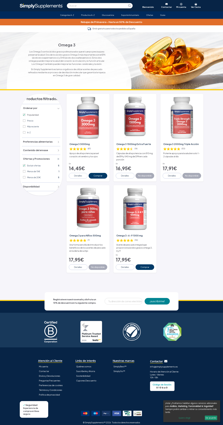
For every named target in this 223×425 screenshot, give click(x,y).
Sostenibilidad (83, 373)
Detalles (78, 174)
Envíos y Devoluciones (49, 373)
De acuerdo (211, 417)
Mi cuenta (43, 364)
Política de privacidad (49, 392)
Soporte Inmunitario (130, 15)
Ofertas (149, 15)
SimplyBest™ (120, 364)
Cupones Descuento (86, 378)
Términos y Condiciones (50, 387)
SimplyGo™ (119, 368)
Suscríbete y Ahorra (85, 368)
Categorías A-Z (67, 15)
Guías (162, 15)
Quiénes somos (83, 364)
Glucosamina (108, 15)
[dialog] (191, 411)
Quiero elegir (184, 417)
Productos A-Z (88, 15)
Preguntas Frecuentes (49, 378)
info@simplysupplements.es (164, 364)
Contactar (44, 368)
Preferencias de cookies (51, 382)
